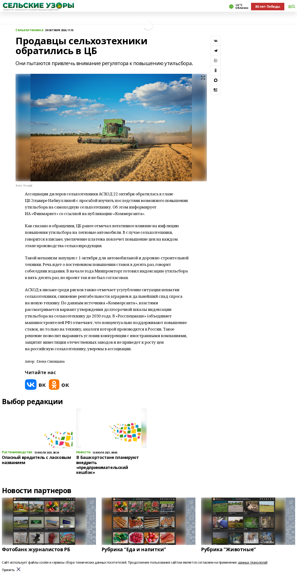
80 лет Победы (267, 6)
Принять (8, 570)
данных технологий (252, 562)
